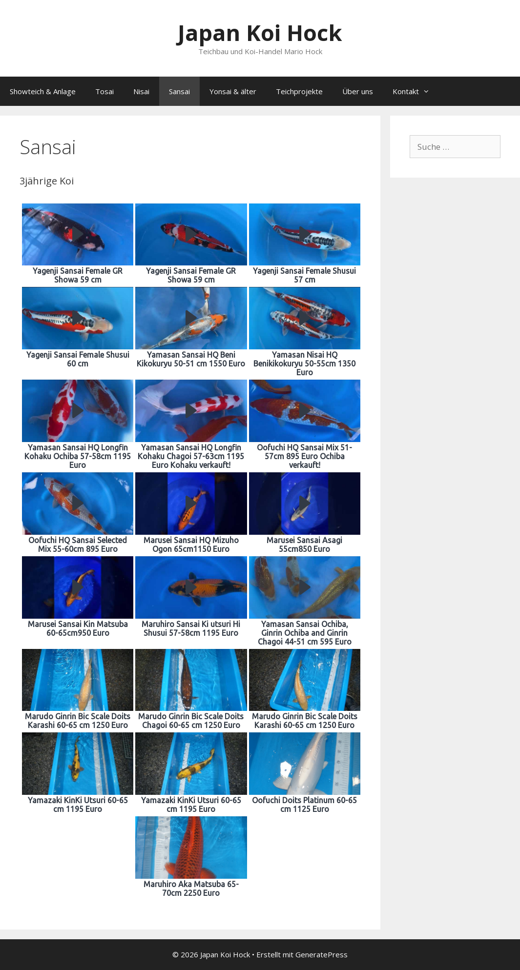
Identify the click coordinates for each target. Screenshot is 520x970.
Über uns (357, 91)
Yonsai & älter (232, 91)
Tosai (104, 91)
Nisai (141, 91)
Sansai (179, 91)
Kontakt (416, 91)
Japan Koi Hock (260, 32)
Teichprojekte (299, 91)
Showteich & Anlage (43, 91)
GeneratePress (321, 954)
